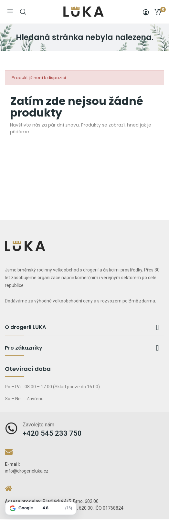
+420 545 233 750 (52, 433)
